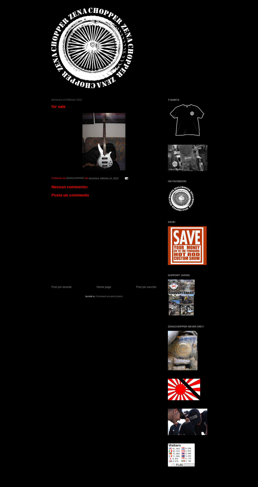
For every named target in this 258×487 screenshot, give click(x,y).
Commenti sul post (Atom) (109, 296)
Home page (104, 287)
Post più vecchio (146, 287)
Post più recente (61, 287)
